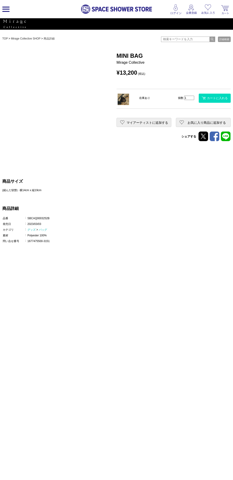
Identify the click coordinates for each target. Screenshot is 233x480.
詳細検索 (224, 39)
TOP (5, 38)
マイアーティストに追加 (147, 122)
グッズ (31, 229)
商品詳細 (49, 38)
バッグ (43, 229)
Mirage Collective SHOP (25, 38)
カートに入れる (215, 98)
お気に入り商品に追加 (207, 122)
